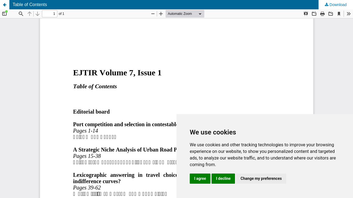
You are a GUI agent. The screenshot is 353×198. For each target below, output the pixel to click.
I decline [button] (223, 178)
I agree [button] (200, 178)
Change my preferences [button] (261, 178)
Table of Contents (30, 4)
